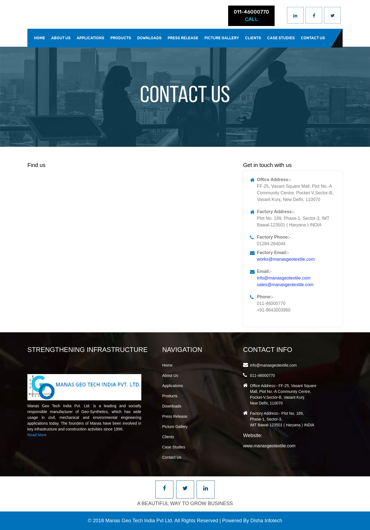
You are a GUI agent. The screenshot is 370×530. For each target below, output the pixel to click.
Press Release (183, 38)
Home (39, 38)
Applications (90, 38)
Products (120, 38)
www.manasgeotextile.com (269, 445)
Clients (253, 38)
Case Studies (281, 38)
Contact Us (313, 38)
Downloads (149, 38)
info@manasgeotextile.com (283, 278)
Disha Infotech (266, 520)
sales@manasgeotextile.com (285, 284)
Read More (36, 435)
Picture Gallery (221, 38)
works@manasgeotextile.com (286, 259)
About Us (61, 38)
